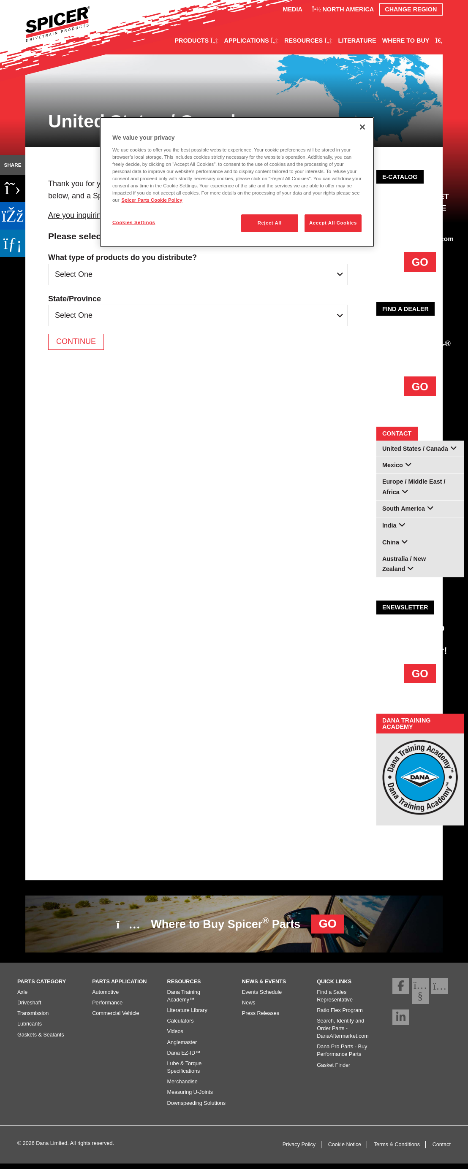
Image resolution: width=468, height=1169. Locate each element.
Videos (175, 1037)
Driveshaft (29, 1008)
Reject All (270, 222)
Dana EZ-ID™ (184, 1058)
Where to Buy (406, 40)
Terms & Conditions (397, 1150)
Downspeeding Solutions (196, 1108)
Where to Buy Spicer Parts (230, 924)
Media (292, 9)
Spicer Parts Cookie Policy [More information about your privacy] (151, 200)
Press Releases (260, 1019)
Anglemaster (182, 1047)
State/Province (74, 299)
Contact (442, 1150)
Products (196, 40)
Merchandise (182, 1087)
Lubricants (29, 1029)
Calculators (180, 1026)
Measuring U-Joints (190, 1098)
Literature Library (187, 1015)
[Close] (362, 127)
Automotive (105, 997)
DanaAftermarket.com (420, 238)
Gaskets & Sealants (40, 1040)
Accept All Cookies (333, 222)
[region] (237, 182)
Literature (357, 40)
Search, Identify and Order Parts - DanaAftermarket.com (342, 1034)
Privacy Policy (299, 1150)
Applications (251, 40)
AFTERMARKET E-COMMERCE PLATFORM (420, 208)
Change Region (411, 9)
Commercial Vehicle (115, 1019)
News (249, 1008)
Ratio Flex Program (339, 1015)
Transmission (33, 1019)
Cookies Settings (133, 222)
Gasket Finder (333, 1070)
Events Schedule (262, 997)
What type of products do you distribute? (122, 257)
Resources (308, 40)
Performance (107, 1008)
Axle (22, 997)
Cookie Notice (344, 1150)
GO (420, 262)
